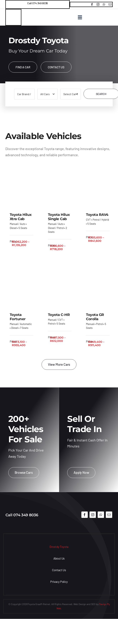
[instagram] (98, 4)
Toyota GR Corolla (95, 317)
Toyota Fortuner (18, 317)
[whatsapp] (104, 4)
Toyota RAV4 (97, 215)
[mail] (110, 4)
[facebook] (92, 4)
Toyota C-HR (59, 315)
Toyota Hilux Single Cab (59, 217)
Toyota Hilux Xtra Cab (21, 217)
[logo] (59, 508)
